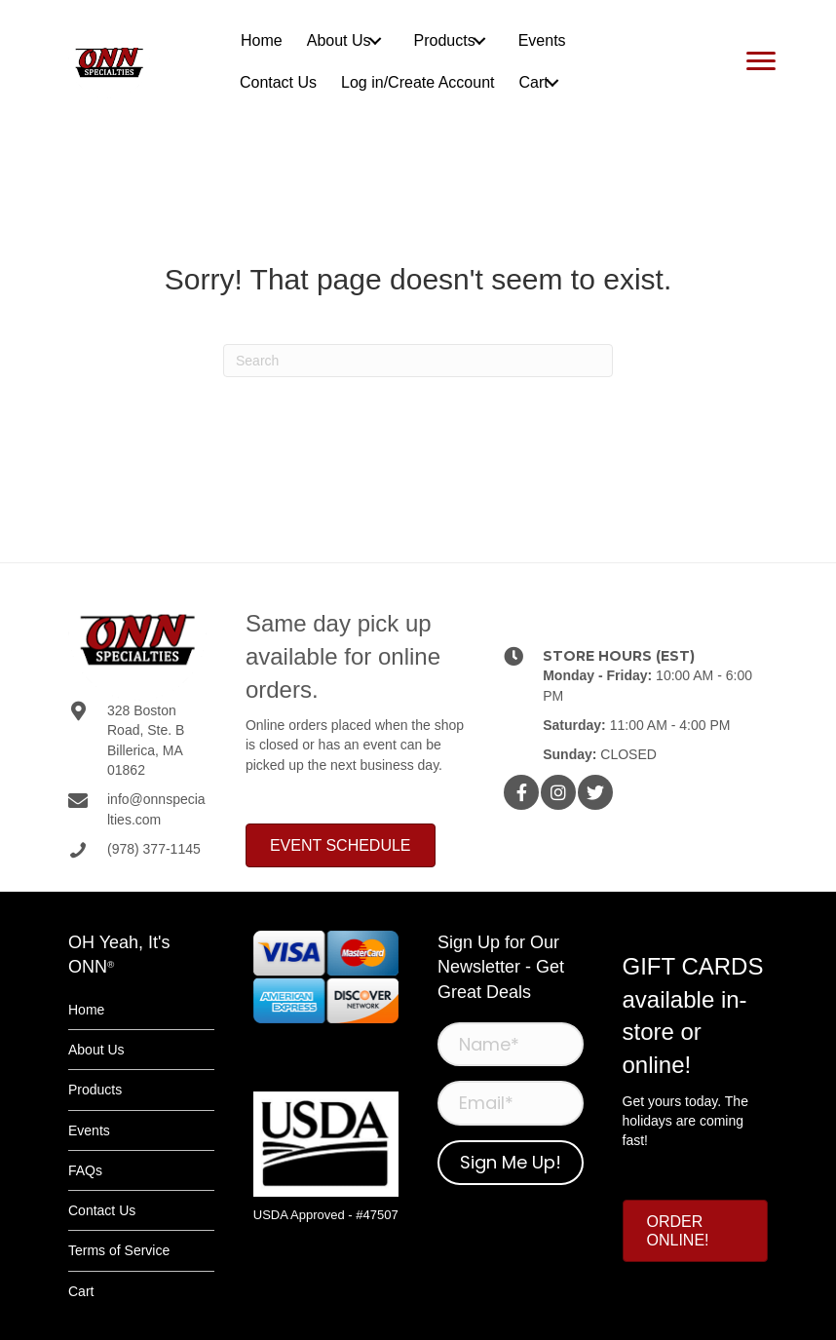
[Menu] (761, 61)
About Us (96, 1049)
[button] (375, 41)
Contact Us (101, 1210)
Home (86, 1009)
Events (89, 1130)
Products (95, 1089)
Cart (81, 1291)
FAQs (85, 1170)
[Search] (418, 360)
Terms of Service (119, 1250)
